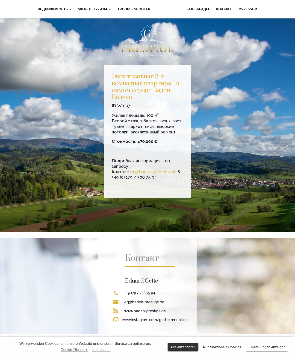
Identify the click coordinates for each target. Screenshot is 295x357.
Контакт (224, 9)
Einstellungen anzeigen (267, 347)
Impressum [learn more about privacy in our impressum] (101, 350)
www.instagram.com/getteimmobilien (155, 320)
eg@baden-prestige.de (153, 171)
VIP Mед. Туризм (92, 9)
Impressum (247, 9)
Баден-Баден (198, 9)
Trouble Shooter (133, 9)
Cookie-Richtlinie (74, 350)
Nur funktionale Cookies (222, 347)
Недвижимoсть (53, 9)
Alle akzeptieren (183, 347)
